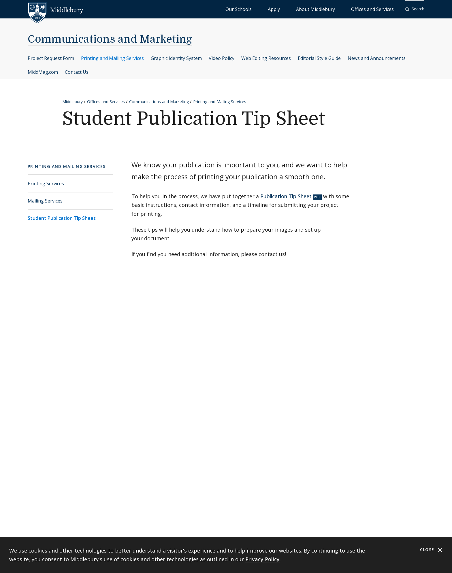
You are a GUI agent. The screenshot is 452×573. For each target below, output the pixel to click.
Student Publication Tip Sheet (62, 218)
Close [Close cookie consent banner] (431, 550)
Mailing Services (45, 201)
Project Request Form (51, 58)
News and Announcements (377, 58)
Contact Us (76, 72)
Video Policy (221, 58)
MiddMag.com (43, 72)
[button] (414, 9)
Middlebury (72, 101)
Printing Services (46, 183)
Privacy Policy (262, 559)
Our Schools (285, 9)
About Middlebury (337, 9)
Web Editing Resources (266, 58)
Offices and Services (379, 9)
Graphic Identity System (176, 58)
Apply (309, 9)
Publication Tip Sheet (286, 196)
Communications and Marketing (110, 39)
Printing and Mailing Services (112, 58)
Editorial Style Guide (319, 58)
